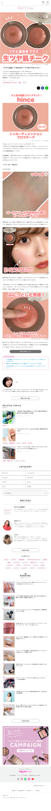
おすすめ (5, 443)
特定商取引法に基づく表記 (34, 775)
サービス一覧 (6, 797)
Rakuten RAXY (9, 3)
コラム (3, 486)
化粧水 (42, 565)
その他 (29, 486)
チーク (24, 82)
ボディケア (30, 477)
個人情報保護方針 (21, 790)
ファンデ (16, 568)
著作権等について (30, 790)
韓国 (20, 82)
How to (5, 425)
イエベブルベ (27, 565)
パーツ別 (35, 565)
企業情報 (13, 790)
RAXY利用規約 (12, 775)
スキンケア (5, 473)
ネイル (29, 482)
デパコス (24, 443)
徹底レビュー (10, 460)
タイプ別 (30, 443)
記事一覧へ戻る (25, 398)
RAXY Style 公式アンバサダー (10, 82)
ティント (23, 460)
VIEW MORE (25, 550)
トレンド (25, 562)
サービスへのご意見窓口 (22, 775)
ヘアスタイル (10, 565)
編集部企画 (12, 443)
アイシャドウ (16, 562)
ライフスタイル (41, 568)
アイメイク (5, 477)
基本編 (45, 559)
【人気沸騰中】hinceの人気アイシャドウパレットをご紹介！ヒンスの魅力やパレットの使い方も (26, 360)
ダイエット (24, 568)
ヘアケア (4, 482)
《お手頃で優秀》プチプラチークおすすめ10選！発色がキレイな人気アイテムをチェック (26, 367)
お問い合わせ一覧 (14, 797)
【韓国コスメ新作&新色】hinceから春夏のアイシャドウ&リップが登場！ (24, 363)
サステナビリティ (23, 797)
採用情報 (37, 790)
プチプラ (18, 565)
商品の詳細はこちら (25, 351)
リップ (18, 443)
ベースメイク (11, 80)
